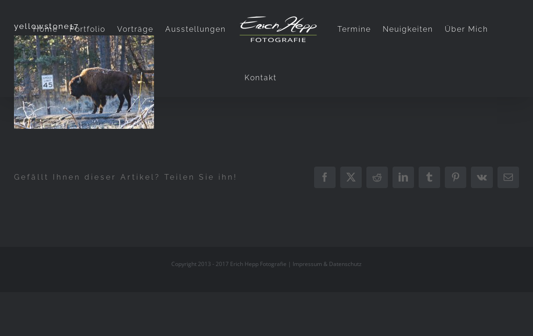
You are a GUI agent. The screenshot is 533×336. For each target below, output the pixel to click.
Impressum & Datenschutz (327, 264)
